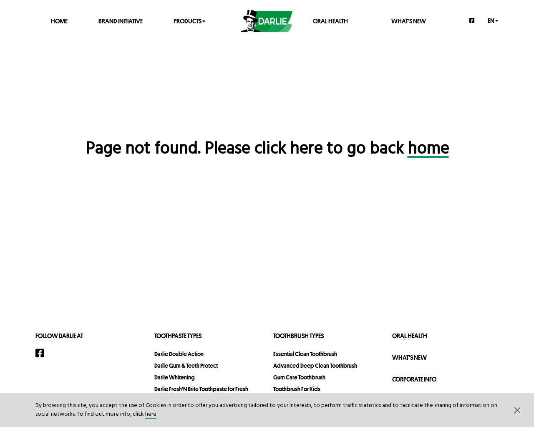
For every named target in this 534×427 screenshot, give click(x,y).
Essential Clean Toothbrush (305, 354)
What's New (408, 20)
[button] (517, 410)
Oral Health (330, 20)
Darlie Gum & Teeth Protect (186, 365)
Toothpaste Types (178, 335)
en (493, 20)
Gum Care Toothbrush (299, 377)
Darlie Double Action (179, 354)
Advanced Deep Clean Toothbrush (315, 365)
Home (59, 20)
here (150, 414)
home (428, 149)
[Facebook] (472, 20)
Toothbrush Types (298, 335)
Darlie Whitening (174, 377)
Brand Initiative (120, 20)
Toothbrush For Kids (296, 389)
